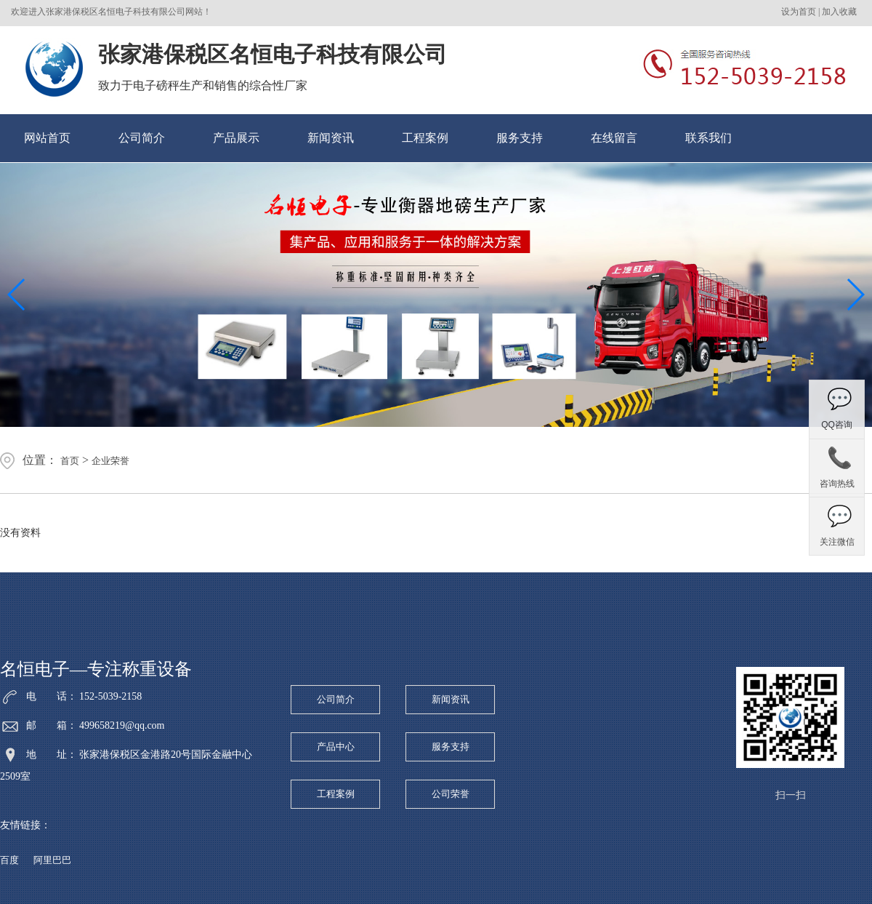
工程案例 (425, 138)
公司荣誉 (450, 793)
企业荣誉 (110, 460)
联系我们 (708, 138)
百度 (9, 860)
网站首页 (47, 138)
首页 (69, 460)
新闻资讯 (330, 138)
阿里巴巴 (52, 860)
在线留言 (614, 138)
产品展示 (236, 138)
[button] (855, 295)
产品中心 (336, 746)
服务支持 (519, 138)
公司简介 (141, 138)
